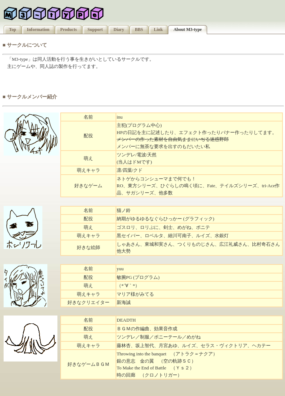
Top (12, 29)
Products (68, 29)
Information (38, 29)
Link (158, 29)
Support (95, 29)
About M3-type (187, 29)
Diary (118, 29)
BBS (139, 29)
